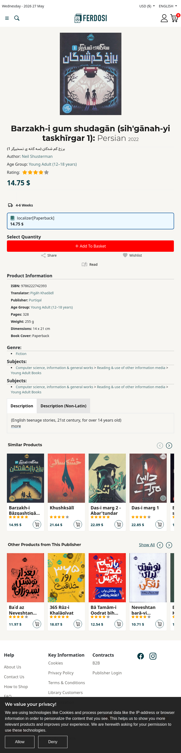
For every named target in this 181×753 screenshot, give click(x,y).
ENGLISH (166, 6)
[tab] (22, 406)
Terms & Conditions (66, 682)
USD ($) (145, 6)
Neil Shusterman (37, 156)
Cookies (55, 663)
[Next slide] (169, 445)
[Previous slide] (160, 445)
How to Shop (16, 686)
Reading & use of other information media (131, 367)
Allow (19, 742)
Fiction (21, 353)
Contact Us (14, 676)
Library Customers (65, 692)
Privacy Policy (61, 673)
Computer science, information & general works (54, 367)
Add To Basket (90, 246)
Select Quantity (24, 237)
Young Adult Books (26, 372)
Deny (52, 742)
